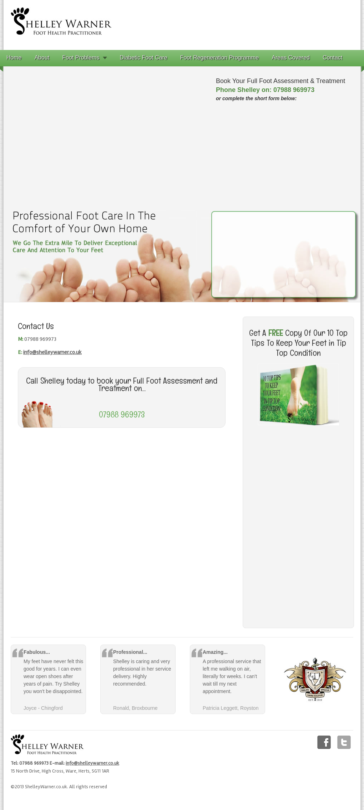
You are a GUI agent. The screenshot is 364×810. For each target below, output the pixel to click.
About (42, 58)
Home (14, 58)
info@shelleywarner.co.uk (52, 352)
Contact (332, 58)
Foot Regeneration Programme (219, 58)
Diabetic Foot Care (143, 58)
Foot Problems (81, 58)
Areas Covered (291, 58)
